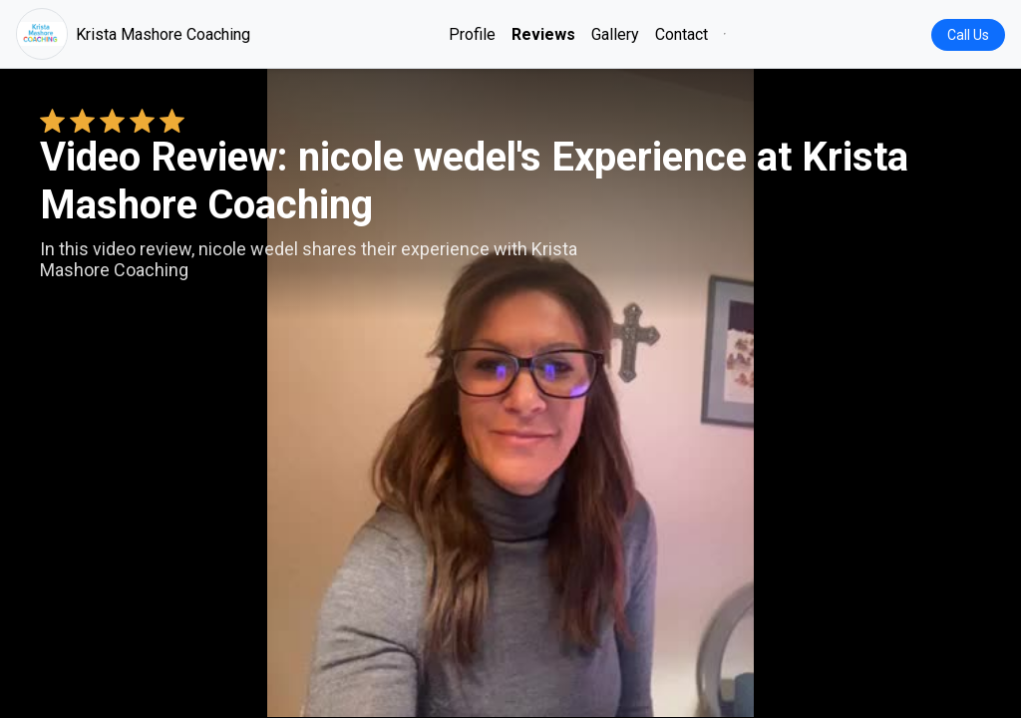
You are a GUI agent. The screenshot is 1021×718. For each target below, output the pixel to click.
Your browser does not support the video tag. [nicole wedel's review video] (510, 393)
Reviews (543, 34)
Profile (472, 34)
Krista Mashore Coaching (133, 34)
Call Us (968, 35)
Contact (681, 34)
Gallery (615, 34)
